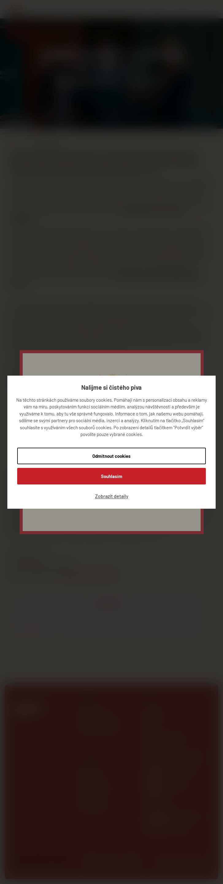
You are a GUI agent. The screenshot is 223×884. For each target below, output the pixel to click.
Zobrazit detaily (111, 496)
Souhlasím (111, 476)
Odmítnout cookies (111, 456)
